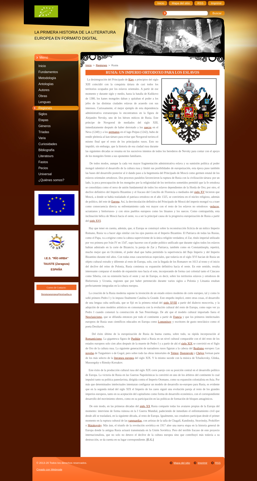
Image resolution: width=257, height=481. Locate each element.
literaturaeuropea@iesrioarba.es (56, 294)
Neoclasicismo (93, 316)
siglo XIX (186, 343)
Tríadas (43, 132)
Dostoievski (186, 353)
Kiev (131, 79)
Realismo (198, 348)
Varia (42, 138)
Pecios (43, 168)
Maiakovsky (94, 425)
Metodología (47, 78)
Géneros (44, 126)
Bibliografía (46, 150)
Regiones (45, 108)
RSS (218, 462)
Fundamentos (48, 72)
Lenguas (44, 102)
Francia (177, 316)
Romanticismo (93, 338)
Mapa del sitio (182, 462)
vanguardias (135, 420)
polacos (214, 206)
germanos (114, 132)
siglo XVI (95, 220)
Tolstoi (175, 353)
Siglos (42, 114)
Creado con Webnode (49, 469)
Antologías (45, 84)
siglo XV (199, 192)
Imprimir (202, 462)
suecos (147, 127)
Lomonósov (164, 321)
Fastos (43, 162)
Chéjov (200, 353)
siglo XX (145, 406)
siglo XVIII (170, 302)
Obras (42, 96)
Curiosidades (47, 144)
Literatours (45, 156)
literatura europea (124, 357)
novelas (89, 353)
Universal (45, 174)
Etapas (43, 120)
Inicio (42, 66)
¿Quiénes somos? (51, 180)
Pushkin (135, 338)
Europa (115, 201)
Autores (43, 90)
